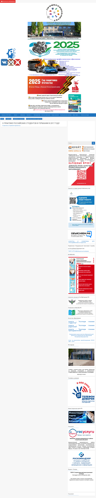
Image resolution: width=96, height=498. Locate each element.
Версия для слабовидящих (8, 1)
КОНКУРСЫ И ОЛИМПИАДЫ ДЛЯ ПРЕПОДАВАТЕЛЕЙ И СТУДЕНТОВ (81, 242)
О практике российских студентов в (34, 118)
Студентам (8, 118)
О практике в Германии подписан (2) (11, 125)
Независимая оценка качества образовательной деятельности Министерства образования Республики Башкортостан (81, 335)
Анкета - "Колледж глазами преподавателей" (81, 330)
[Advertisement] (82, 131)
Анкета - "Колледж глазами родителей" (81, 326)
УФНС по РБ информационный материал (78, 251)
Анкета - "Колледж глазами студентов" (81, 322)
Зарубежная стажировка (19, 118)
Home (2, 118)
